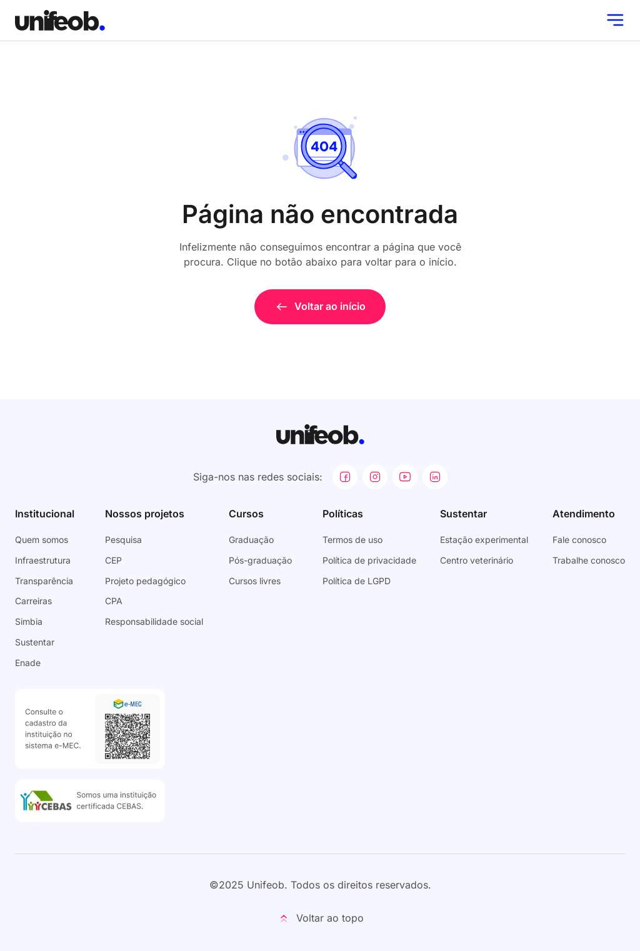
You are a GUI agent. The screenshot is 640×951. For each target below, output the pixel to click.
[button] (320, 918)
